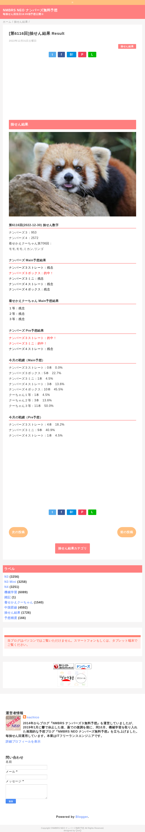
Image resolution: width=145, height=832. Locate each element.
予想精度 (10, 618)
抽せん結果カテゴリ (72, 548)
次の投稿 (18, 532)
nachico (33, 717)
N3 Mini (10, 581)
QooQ (78, 830)
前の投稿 (126, 532)
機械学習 (10, 592)
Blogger (82, 816)
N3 (6, 576)
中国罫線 (10, 607)
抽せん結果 (127, 46)
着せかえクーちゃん (18, 602)
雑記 (7, 597)
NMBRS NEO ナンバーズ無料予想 (30, 10)
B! (71, 54)
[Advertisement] (72, 86)
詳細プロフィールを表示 (23, 741)
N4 (6, 587)
